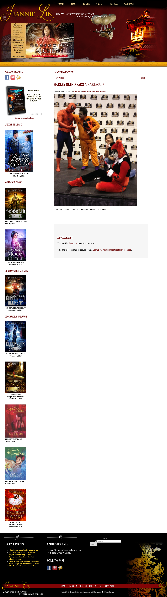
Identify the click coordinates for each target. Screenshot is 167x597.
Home (61, 3)
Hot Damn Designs (108, 592)
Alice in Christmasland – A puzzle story (24, 550)
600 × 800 (76, 91)
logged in (73, 243)
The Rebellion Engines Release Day (22, 566)
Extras (114, 3)
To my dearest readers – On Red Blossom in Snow (21, 558)
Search (93, 541)
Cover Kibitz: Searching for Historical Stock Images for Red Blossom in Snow (24, 562)
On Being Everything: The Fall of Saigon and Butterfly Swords (22, 553)
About (99, 3)
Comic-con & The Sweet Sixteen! (94, 91)
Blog (73, 3)
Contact (129, 3)
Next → (144, 78)
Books (86, 3)
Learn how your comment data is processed (112, 250)
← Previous (59, 78)
